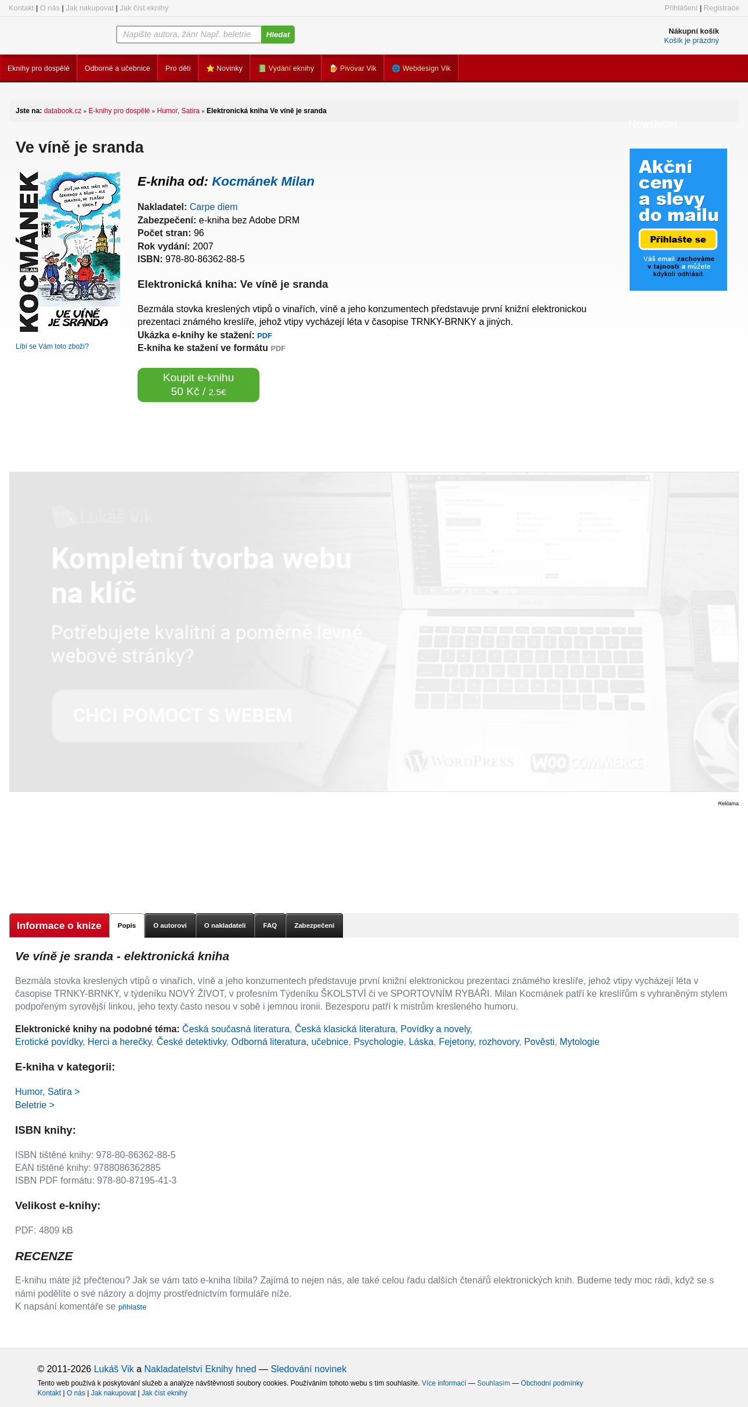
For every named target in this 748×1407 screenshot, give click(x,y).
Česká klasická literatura (345, 1029)
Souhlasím (493, 1383)
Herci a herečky (119, 1042)
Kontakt (21, 7)
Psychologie (378, 1042)
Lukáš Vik (114, 1369)
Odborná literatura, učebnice (290, 1042)
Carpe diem (214, 207)
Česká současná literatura (236, 1029)
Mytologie (579, 1042)
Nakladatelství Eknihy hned (200, 1369)
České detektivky (191, 1042)
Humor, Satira (178, 111)
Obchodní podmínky (552, 1383)
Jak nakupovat (90, 7)
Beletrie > (35, 1105)
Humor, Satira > (47, 1092)
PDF (264, 335)
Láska (421, 1042)
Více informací (444, 1383)
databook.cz (63, 111)
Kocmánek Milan (263, 181)
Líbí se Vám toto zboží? (52, 346)
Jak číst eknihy (144, 7)
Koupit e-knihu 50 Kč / (198, 384)
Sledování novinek (308, 1369)
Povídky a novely (435, 1029)
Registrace (721, 7)
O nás (50, 7)
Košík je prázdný (691, 40)
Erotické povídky (48, 1042)
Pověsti (539, 1042)
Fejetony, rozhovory (479, 1042)
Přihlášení (681, 7)
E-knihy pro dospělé (119, 111)
